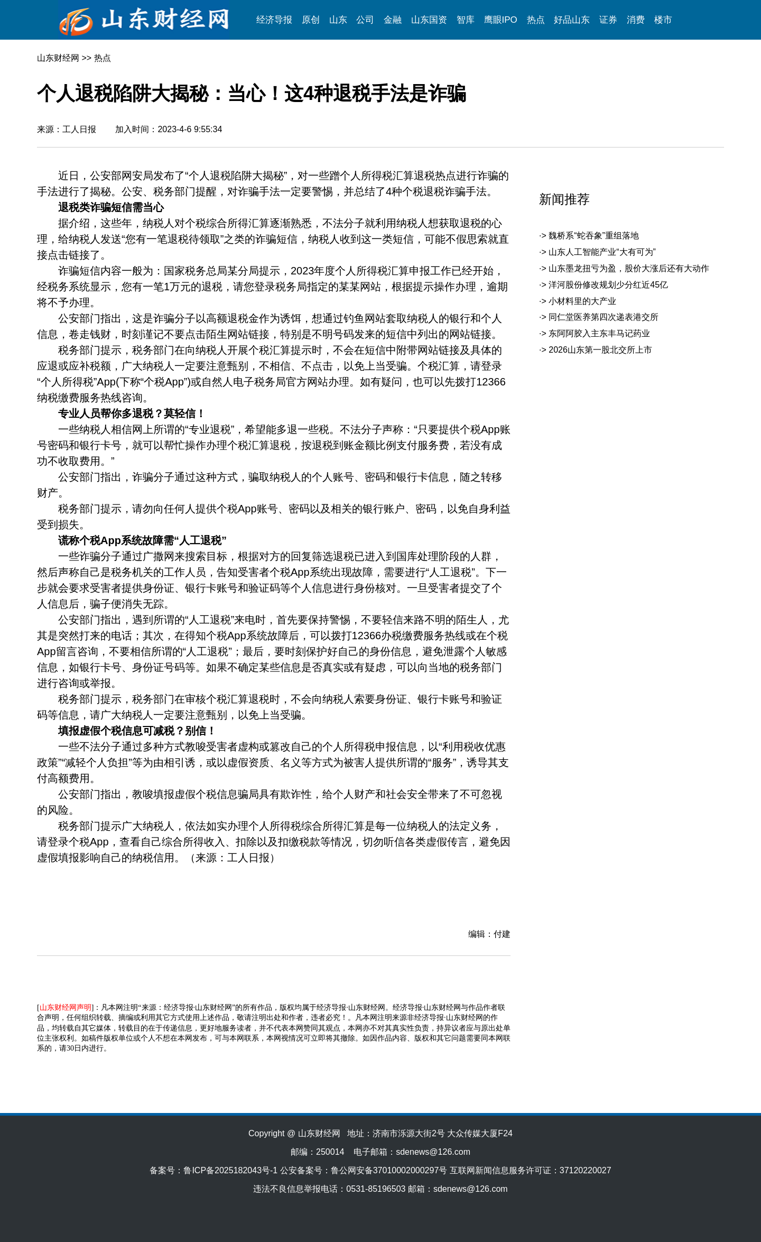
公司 (365, 20)
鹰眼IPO (500, 20)
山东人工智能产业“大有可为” (602, 251)
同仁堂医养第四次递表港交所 (603, 316)
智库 (466, 20)
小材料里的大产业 (582, 301)
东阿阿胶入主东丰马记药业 (599, 333)
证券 (608, 20)
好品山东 (572, 20)
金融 (393, 20)
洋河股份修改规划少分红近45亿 (608, 284)
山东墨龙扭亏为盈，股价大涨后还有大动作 (629, 268)
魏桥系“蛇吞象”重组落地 (594, 235)
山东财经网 (58, 57)
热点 (536, 20)
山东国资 (429, 20)
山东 (338, 20)
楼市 (663, 20)
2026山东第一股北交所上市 (600, 349)
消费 (636, 20)
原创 (311, 20)
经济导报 (274, 20)
